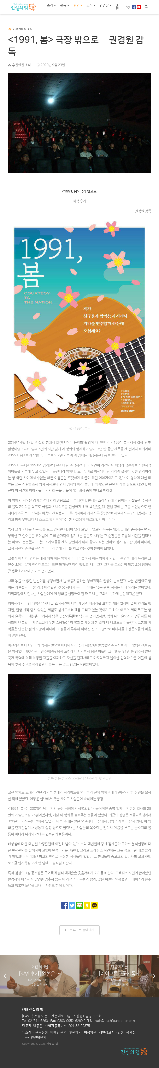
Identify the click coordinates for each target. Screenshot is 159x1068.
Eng (127, 7)
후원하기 (75, 1032)
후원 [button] (76, 5)
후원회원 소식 (24, 29)
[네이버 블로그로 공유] (79, 905)
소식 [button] (90, 5)
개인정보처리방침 (111, 1032)
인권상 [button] (105, 5)
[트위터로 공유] (72, 905)
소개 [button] (50, 5)
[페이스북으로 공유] (64, 905)
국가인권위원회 (35, 1037)
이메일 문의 (58, 1032)
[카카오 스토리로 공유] (87, 905)
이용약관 (90, 1032)
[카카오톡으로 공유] (94, 905)
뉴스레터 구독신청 (35, 1032)
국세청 (131, 1032)
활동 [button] (63, 5)
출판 (117, 7)
